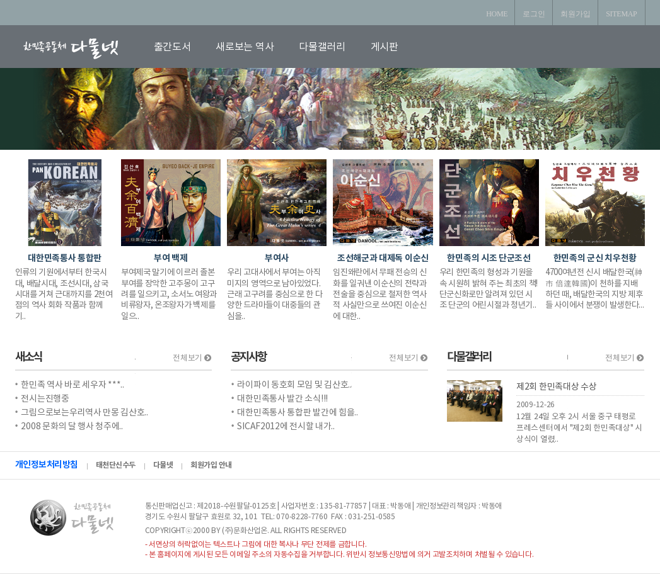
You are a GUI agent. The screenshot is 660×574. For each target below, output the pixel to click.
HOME (496, 13)
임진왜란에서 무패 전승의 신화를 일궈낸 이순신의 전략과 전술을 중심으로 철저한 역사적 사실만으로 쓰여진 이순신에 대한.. (380, 294)
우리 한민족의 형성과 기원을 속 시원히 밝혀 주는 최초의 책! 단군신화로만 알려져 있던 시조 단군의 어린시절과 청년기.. (488, 288)
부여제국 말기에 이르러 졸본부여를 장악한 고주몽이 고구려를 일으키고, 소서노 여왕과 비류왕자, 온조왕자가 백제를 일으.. (169, 294)
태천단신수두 (116, 465)
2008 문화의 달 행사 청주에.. (71, 427)
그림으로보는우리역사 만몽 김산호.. (84, 413)
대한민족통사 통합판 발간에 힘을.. (297, 413)
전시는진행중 (45, 399)
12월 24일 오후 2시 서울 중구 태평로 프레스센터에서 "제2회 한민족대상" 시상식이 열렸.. (579, 428)
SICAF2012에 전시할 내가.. (285, 427)
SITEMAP (621, 13)
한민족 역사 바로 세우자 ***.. (72, 385)
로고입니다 (86, 48)
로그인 (534, 13)
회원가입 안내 (211, 465)
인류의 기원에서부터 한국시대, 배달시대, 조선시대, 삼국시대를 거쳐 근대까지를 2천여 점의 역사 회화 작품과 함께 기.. (64, 294)
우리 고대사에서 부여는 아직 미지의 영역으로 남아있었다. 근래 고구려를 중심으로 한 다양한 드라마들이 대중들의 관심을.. (274, 294)
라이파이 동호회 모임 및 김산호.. (294, 385)
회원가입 (575, 13)
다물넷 (163, 465)
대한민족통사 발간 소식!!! (282, 399)
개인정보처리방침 (46, 464)
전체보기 (192, 358)
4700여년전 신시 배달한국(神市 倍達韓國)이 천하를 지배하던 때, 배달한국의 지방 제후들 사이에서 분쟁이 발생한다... (594, 288)
